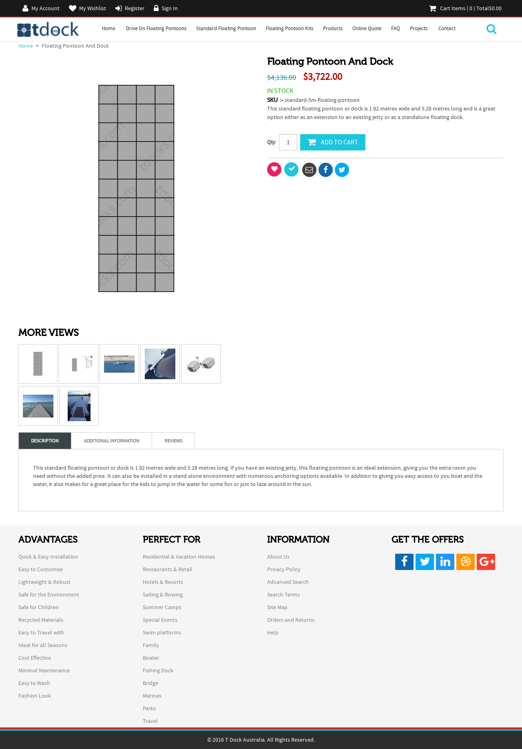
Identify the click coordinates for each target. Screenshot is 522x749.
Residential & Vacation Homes (179, 556)
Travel (150, 721)
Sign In (169, 8)
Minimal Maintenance (44, 670)
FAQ (395, 28)
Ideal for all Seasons (42, 645)
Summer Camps (162, 607)
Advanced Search (288, 582)
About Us (278, 556)
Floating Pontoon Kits (289, 28)
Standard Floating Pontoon (226, 28)
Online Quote (366, 28)
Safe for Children (38, 607)
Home (108, 28)
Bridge (150, 683)
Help (273, 632)
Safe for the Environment (48, 594)
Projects (418, 28)
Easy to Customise (40, 569)
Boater (151, 657)
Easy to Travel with (41, 632)
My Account (45, 8)
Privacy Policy (284, 569)
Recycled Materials (40, 619)
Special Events (160, 619)
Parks (149, 708)
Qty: (271, 142)
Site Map (277, 607)
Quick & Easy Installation (48, 556)
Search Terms (283, 594)
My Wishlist (92, 8)
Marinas (152, 695)
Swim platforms (162, 632)
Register (134, 8)
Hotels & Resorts (163, 582)
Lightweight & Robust (44, 582)
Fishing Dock (158, 670)
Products (333, 28)
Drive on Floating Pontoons (156, 28)
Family (151, 645)
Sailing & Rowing (163, 594)
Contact (447, 28)
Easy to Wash (34, 683)
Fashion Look (34, 695)
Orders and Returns (290, 619)
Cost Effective (34, 657)
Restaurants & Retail (167, 569)
